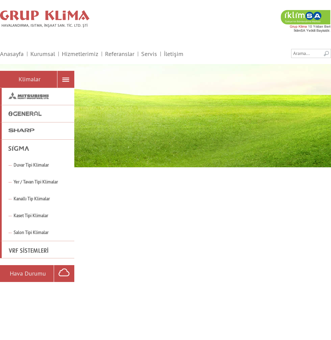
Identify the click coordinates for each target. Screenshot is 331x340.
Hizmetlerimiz (80, 54)
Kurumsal (42, 54)
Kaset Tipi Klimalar (31, 215)
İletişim (173, 54)
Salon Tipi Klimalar (31, 232)
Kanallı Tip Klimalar (32, 198)
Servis (149, 54)
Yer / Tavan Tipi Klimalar (36, 182)
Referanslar (119, 54)
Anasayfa (12, 54)
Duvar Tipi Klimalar (31, 165)
